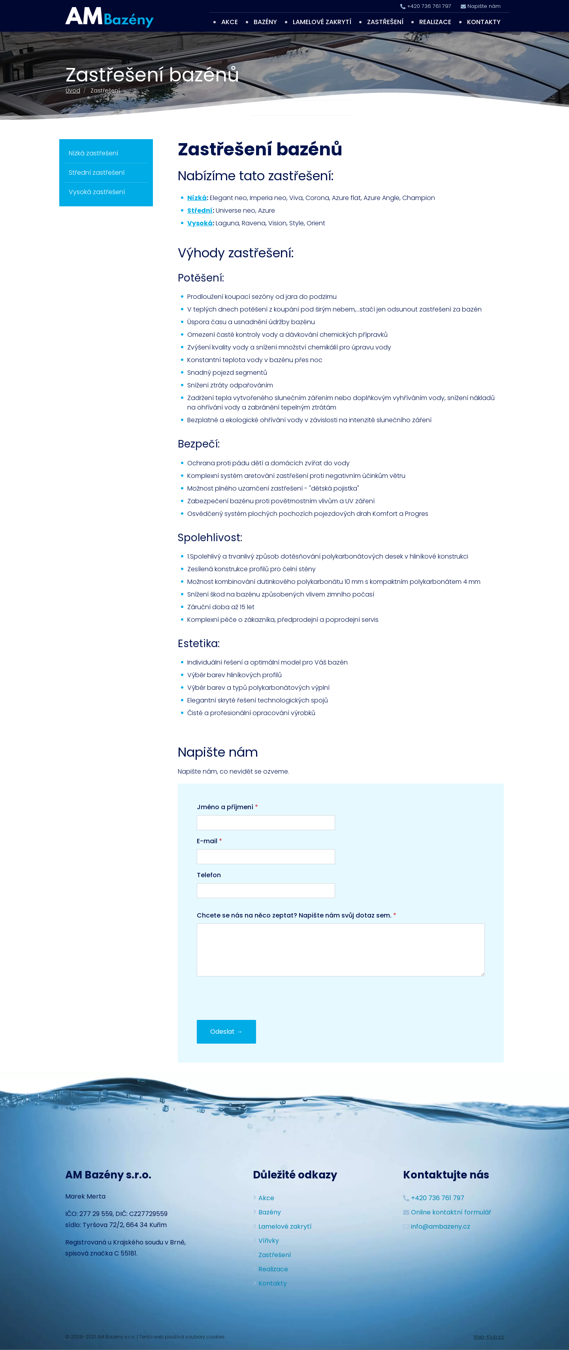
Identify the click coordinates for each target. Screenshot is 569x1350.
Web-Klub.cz (488, 1336)
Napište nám (484, 6)
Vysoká (200, 223)
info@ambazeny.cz (440, 1226)
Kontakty (484, 21)
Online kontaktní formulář (451, 1212)
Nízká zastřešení (93, 153)
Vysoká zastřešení (97, 191)
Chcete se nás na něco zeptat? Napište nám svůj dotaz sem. (296, 915)
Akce (229, 21)
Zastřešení (385, 21)
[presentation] (257, 998)
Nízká (197, 197)
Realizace (435, 21)
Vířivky (268, 1240)
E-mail (209, 841)
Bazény (265, 21)
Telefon (209, 875)
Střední (200, 210)
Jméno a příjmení (227, 807)
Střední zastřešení (96, 172)
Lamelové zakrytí (322, 21)
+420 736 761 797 (429, 6)
